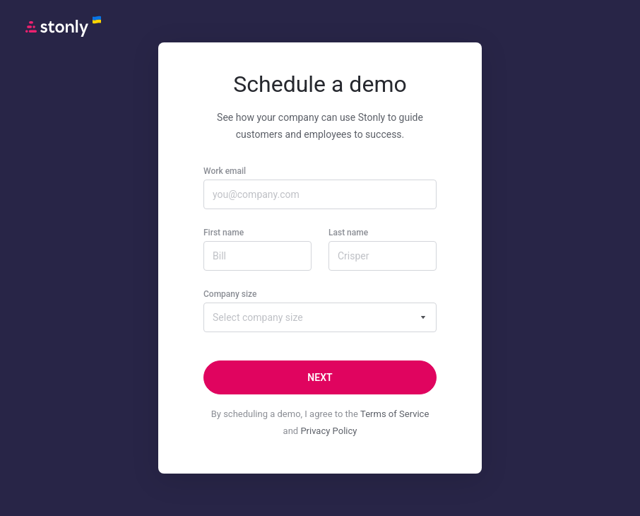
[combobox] (320, 317)
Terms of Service (394, 414)
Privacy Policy (328, 431)
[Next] (320, 377)
